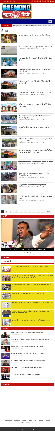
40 (38, 211)
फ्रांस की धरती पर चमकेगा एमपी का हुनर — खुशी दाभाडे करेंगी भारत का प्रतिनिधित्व (32, 302)
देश (33, 423)
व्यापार (30, 420)
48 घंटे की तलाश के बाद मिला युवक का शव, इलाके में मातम (35, 47)
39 (33, 211)
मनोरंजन (5, 329)
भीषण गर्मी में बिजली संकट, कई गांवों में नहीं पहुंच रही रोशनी (35, 93)
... (29, 211)
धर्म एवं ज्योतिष (8, 420)
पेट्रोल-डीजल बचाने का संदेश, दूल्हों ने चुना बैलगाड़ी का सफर (35, 35)
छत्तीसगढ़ (41, 420)
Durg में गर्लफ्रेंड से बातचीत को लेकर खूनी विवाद (32, 185)
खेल (35, 420)
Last (48, 211)
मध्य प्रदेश (48, 420)
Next (43, 211)
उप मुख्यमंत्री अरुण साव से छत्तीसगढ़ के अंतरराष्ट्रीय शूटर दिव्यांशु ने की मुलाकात (31, 320)
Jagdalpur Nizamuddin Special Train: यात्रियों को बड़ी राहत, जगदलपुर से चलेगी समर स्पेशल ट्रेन (35, 151)
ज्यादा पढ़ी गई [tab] (7, 261)
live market (6, 384)
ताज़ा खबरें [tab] (6, 257)
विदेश (22, 423)
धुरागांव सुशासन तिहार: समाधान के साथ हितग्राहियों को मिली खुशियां (28, 293)
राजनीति (5, 216)
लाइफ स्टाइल (17, 420)
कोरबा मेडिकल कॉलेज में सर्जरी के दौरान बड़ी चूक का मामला (35, 162)
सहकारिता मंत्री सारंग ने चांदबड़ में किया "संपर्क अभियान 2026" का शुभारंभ (30, 266)
